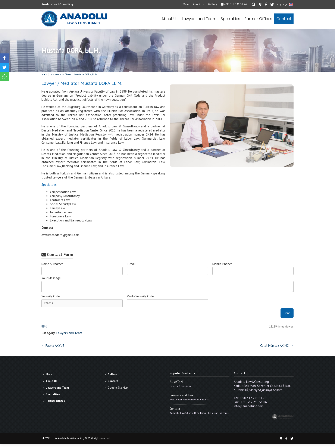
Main (187, 4)
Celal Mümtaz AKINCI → (277, 349)
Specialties (230, 19)
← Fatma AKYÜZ (53, 349)
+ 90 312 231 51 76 (235, 4)
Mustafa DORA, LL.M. (70, 52)
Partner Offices (258, 19)
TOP (47, 441)
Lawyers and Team (199, 19)
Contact (283, 19)
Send (287, 316)
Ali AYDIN (176, 385)
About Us (200, 4)
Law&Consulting (57, 4)
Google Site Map (118, 391)
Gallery (214, 4)
